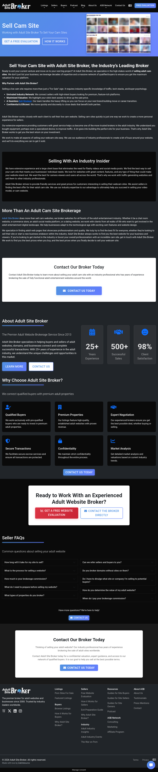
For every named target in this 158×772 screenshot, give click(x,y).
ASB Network (106, 5)
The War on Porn (89, 742)
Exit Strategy (25, 101)
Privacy (145, 760)
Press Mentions (141, 703)
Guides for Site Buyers (118, 693)
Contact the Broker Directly (101, 513)
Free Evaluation (145, 5)
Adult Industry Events (91, 737)
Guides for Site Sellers (118, 698)
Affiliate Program (115, 732)
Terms (135, 760)
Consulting (112, 722)
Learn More (14, 366)
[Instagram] (20, 711)
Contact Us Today (79, 290)
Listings (44, 5)
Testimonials (140, 698)
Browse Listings (63, 708)
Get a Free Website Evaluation (57, 513)
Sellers (54, 5)
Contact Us (120, 5)
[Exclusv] (4, 711)
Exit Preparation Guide (92, 709)
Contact (138, 708)
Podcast (74, 5)
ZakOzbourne (24, 763)
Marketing (112, 727)
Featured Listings (63, 698)
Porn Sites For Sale (64, 693)
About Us (92, 5)
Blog (83, 5)
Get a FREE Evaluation (21, 41)
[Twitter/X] (9, 711)
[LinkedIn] (15, 711)
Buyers (64, 5)
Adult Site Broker (10, 218)
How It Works (55, 41)
